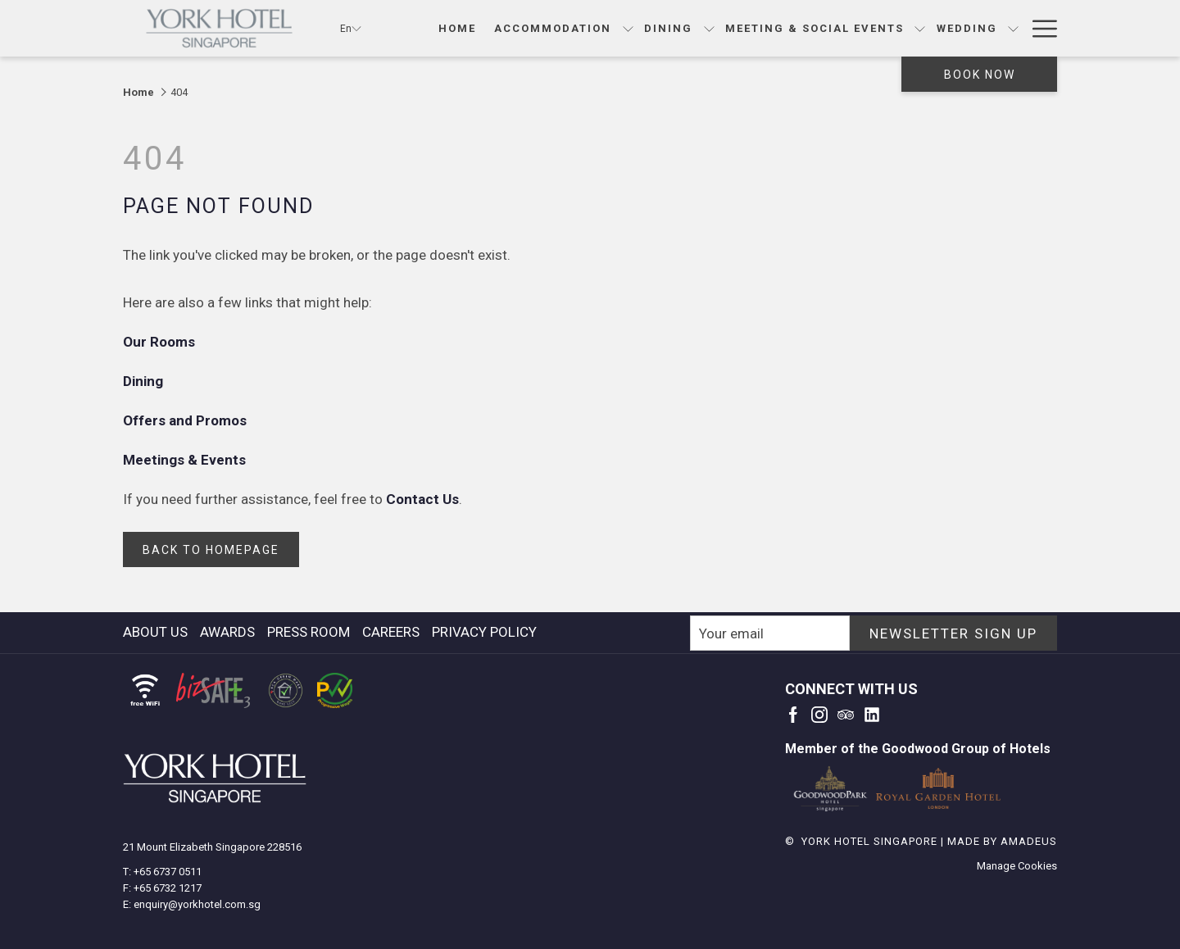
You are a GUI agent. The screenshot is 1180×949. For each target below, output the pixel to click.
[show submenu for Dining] (709, 28)
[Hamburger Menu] (1038, 28)
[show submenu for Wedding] (1013, 28)
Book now (979, 74)
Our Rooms (160, 342)
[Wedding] (966, 28)
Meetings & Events (186, 460)
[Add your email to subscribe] (770, 633)
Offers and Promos (186, 420)
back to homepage (211, 549)
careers (391, 632)
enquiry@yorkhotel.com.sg (197, 904)
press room (308, 632)
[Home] (457, 28)
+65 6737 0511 (168, 871)
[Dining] (668, 28)
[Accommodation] (553, 28)
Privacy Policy (484, 632)
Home (138, 92)
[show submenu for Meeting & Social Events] (920, 28)
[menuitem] (157, 632)
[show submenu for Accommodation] (628, 28)
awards (227, 632)
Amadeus (1029, 841)
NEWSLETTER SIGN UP (953, 633)
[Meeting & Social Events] (815, 28)
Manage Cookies (1017, 866)
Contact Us (422, 499)
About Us (155, 632)
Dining (144, 381)
